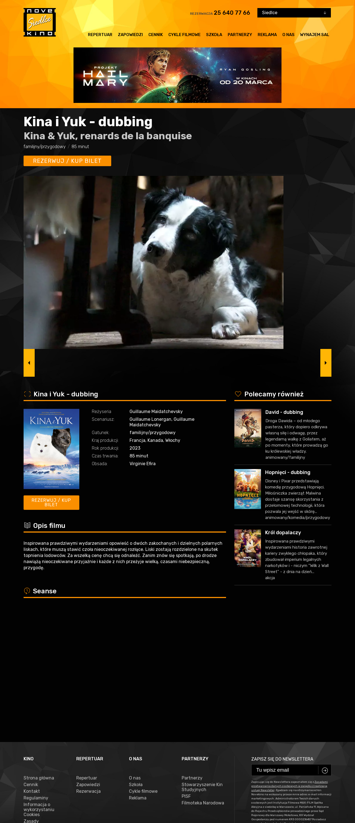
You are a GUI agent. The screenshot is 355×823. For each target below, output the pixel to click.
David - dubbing (284, 412)
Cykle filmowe (184, 34)
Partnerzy (240, 34)
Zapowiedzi (130, 34)
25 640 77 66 (232, 12)
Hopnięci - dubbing (287, 472)
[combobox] (294, 12)
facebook (36, 793)
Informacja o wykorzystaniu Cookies (39, 686)
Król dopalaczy (283, 533)
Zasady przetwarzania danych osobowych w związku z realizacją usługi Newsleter (44, 711)
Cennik (155, 34)
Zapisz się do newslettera (282, 636)
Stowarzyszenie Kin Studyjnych (202, 664)
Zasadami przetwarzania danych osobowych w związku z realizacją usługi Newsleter (289, 663)
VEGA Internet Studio (143, 811)
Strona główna (39, 655)
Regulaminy (36, 675)
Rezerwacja (88, 668)
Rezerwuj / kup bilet (67, 161)
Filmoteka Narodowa (203, 680)
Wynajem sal (314, 34)
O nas (288, 34)
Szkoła (214, 34)
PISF (186, 673)
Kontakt (32, 668)
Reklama (267, 34)
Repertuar (100, 34)
